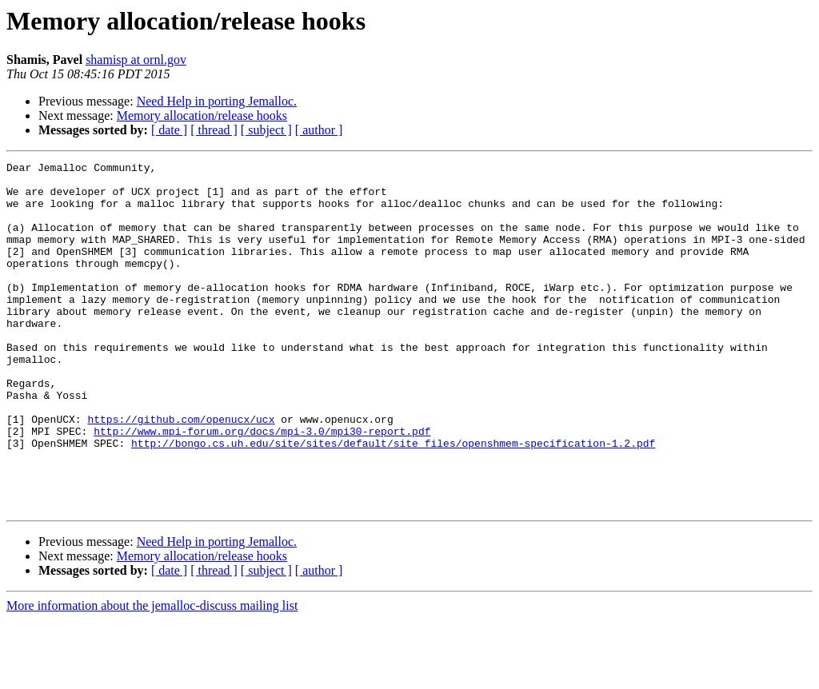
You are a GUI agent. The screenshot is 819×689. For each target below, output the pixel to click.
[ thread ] (214, 130)
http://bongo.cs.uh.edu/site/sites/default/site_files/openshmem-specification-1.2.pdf (393, 500)
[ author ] (319, 130)
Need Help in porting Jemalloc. (217, 101)
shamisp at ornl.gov (136, 59)
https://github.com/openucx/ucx (180, 471)
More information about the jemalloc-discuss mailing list (152, 675)
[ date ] (169, 130)
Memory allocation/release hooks (202, 115)
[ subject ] (266, 130)
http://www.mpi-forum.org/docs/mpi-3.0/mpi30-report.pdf (262, 486)
